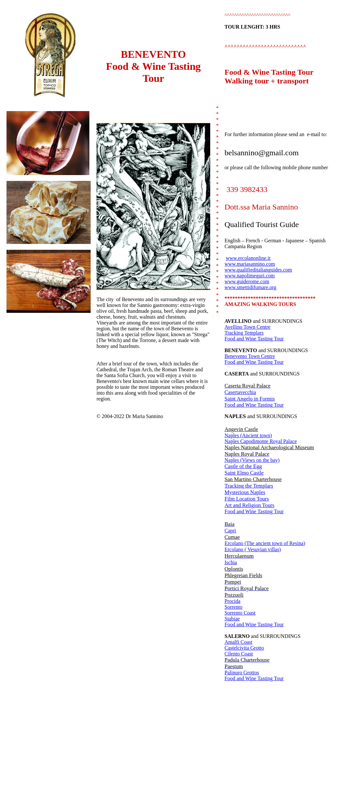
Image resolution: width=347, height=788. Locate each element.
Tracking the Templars (249, 486)
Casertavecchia (240, 392)
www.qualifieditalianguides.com (258, 270)
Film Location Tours (247, 499)
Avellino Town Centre (247, 327)
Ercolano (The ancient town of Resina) (265, 543)
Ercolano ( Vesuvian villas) (253, 549)
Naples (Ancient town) (248, 435)
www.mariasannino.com (250, 264)
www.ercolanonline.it (248, 258)
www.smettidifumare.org (250, 287)
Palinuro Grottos (242, 672)
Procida (232, 601)
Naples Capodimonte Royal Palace (261, 441)
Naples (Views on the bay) (252, 460)
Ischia (231, 562)
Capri (230, 530)
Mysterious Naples (245, 492)
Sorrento (233, 607)
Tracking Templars (244, 333)
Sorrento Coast (240, 613)
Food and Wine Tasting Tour (254, 338)
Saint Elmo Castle (244, 473)
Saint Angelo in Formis (250, 399)
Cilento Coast (239, 653)
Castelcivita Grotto (244, 648)
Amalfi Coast (238, 642)
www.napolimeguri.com (250, 275)
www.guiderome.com (247, 281)
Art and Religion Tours (250, 505)
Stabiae (232, 618)
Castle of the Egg (243, 466)
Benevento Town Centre (250, 356)
